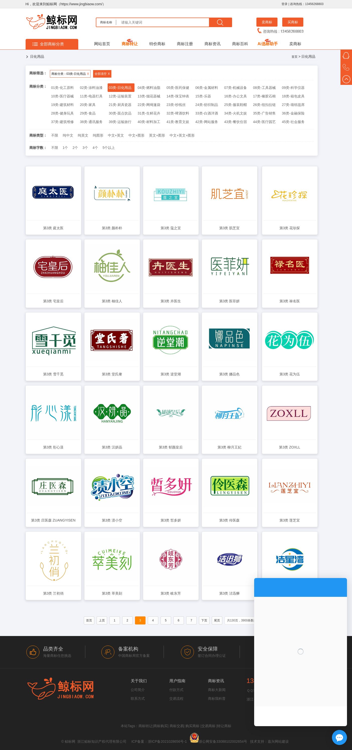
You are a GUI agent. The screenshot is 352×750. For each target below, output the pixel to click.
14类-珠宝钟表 (178, 96)
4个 (95, 148)
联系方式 (138, 699)
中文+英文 (116, 135)
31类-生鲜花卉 (149, 113)
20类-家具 (88, 105)
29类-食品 (88, 113)
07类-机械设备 (235, 88)
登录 (284, 4)
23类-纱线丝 (176, 105)
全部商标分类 (52, 44)
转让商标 (224, 726)
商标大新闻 (217, 690)
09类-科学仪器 (293, 88)
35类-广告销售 (264, 113)
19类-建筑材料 (62, 105)
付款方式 (176, 690)
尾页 (217, 620)
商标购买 (161, 726)
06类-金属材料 (206, 88)
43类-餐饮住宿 (235, 122)
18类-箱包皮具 (293, 96)
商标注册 (185, 44)
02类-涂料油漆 (91, 88)
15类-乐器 (203, 96)
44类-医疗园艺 (264, 122)
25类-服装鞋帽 (235, 105)
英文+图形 (157, 135)
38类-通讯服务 (91, 122)
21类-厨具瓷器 (120, 105)
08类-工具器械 (264, 88)
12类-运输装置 (120, 96)
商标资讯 (212, 44)
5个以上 (109, 148)
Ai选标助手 (268, 44)
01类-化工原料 (62, 88)
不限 (54, 135)
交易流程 (176, 699)
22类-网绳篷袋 (149, 105)
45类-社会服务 (293, 122)
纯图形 (98, 135)
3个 (85, 148)
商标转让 (130, 44)
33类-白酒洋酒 (206, 113)
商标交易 (177, 726)
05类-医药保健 (178, 88)
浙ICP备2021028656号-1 (167, 741)
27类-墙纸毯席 (293, 105)
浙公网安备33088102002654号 (223, 741)
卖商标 (267, 22)
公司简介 (138, 690)
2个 (75, 148)
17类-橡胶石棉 (264, 96)
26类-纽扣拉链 (264, 105)
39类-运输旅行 (120, 122)
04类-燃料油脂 (149, 88)
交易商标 (208, 726)
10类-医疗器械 (62, 96)
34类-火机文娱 (235, 113)
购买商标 (192, 726)
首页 (295, 57)
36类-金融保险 (293, 113)
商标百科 (240, 44)
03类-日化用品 (120, 88)
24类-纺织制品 (206, 105)
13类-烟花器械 (149, 96)
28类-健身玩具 (62, 113)
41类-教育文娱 (178, 122)
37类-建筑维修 (62, 122)
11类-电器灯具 (91, 96)
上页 (102, 620)
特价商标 (157, 44)
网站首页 (102, 44)
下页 (204, 620)
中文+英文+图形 (182, 135)
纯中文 (68, 135)
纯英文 (83, 135)
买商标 (293, 22)
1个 (65, 148)
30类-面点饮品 (120, 113)
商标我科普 (217, 699)
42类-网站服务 (206, 122)
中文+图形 (136, 135)
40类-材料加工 (149, 122)
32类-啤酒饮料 (178, 113)
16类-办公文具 (235, 96)
